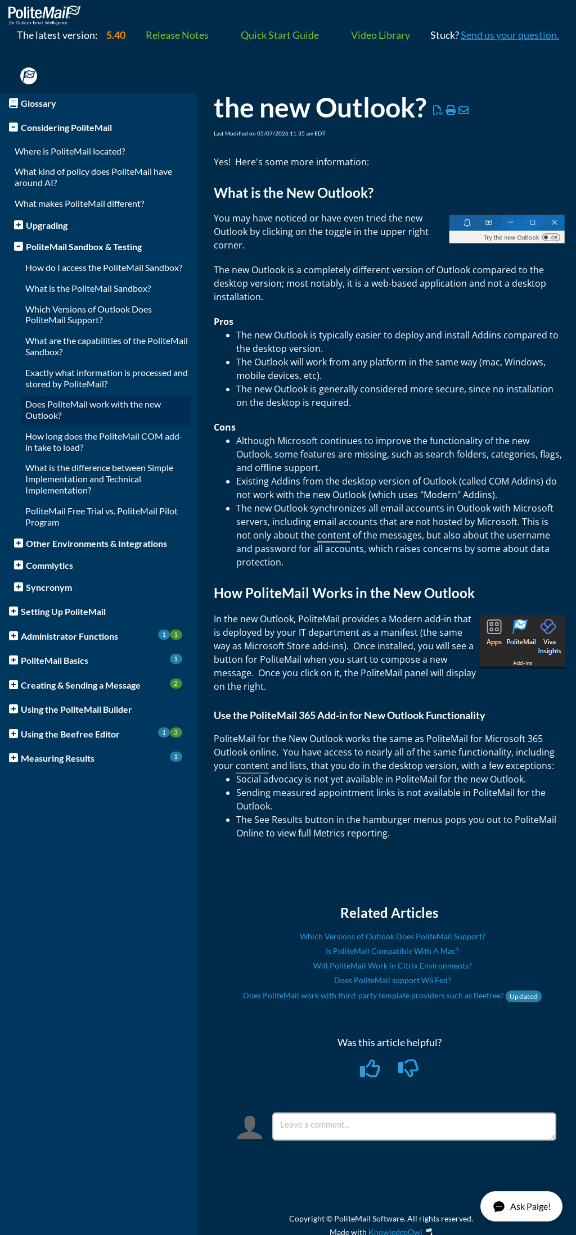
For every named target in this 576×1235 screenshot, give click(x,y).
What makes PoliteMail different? (79, 203)
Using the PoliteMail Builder (76, 709)
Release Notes (177, 35)
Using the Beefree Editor (101, 733)
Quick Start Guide (280, 35)
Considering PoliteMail (66, 127)
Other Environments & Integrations (96, 543)
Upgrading (47, 225)
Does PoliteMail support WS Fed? (392, 980)
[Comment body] (414, 1126)
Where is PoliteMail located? (70, 151)
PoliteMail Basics (101, 660)
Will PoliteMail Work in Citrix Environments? (392, 965)
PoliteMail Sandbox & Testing (84, 246)
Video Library (380, 35)
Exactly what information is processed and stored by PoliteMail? (106, 378)
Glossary (38, 103)
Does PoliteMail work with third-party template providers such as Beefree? (392, 995)
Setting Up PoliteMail (63, 611)
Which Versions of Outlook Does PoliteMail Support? (88, 314)
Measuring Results (101, 757)
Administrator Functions (101, 635)
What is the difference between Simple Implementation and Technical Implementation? (99, 478)
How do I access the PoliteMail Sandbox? (103, 267)
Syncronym (49, 587)
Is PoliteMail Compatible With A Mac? (392, 951)
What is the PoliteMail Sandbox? (88, 288)
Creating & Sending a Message (101, 684)
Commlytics (49, 565)
